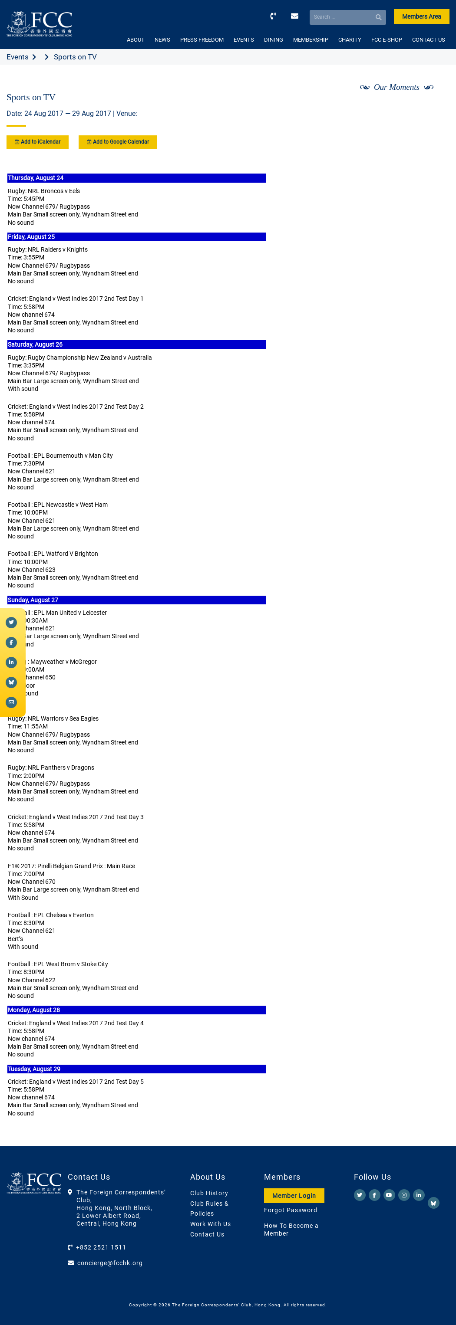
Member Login (294, 1195)
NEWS (162, 39)
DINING (273, 39)
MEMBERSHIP (310, 39)
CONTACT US (428, 39)
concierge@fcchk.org (110, 1262)
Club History (209, 1193)
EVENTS (244, 39)
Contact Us (207, 1234)
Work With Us (210, 1223)
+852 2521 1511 (101, 1247)
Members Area (421, 16)
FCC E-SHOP (386, 39)
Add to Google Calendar (118, 142)
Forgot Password (290, 1210)
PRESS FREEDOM (202, 39)
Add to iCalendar (37, 142)
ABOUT (136, 39)
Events (18, 56)
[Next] (433, 109)
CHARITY (349, 39)
